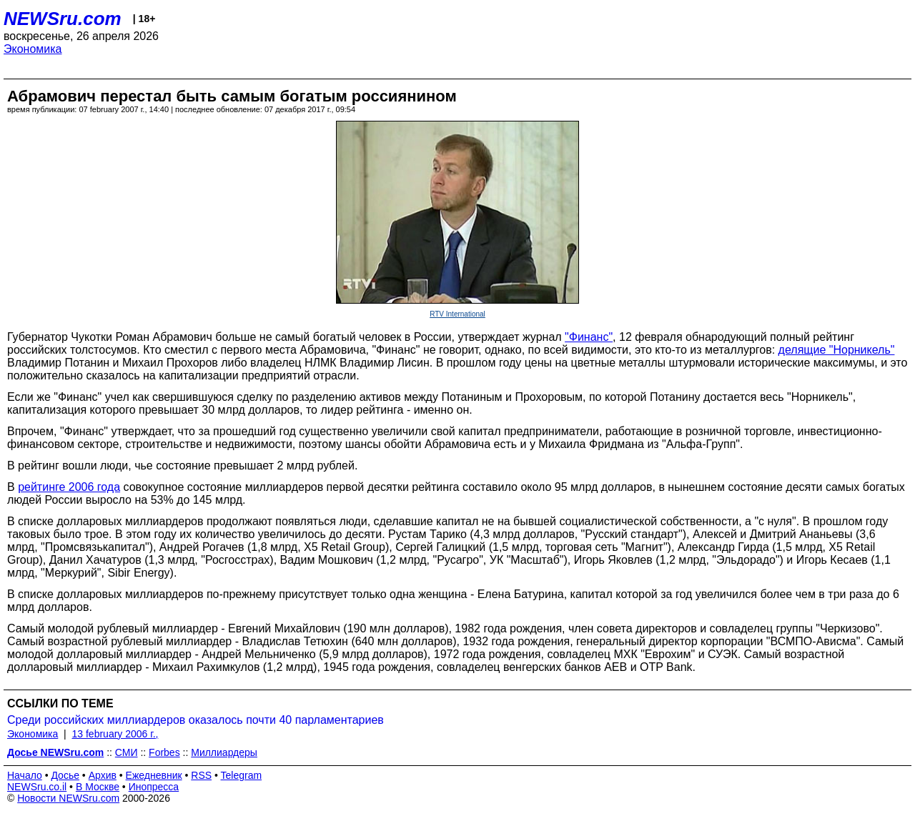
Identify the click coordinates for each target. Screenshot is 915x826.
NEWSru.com (63, 18)
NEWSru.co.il (36, 786)
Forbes (164, 752)
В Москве (97, 786)
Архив (103, 775)
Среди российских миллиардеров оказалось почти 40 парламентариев (195, 720)
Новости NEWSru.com (68, 798)
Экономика (33, 49)
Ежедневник (154, 775)
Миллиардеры (224, 752)
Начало (24, 775)
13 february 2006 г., (115, 734)
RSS (201, 775)
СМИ (126, 752)
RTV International (457, 314)
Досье (65, 775)
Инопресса (154, 786)
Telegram (241, 775)
